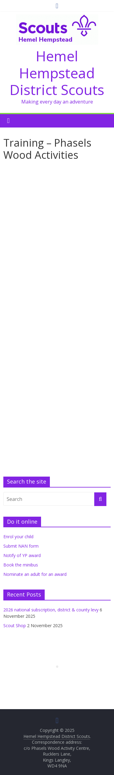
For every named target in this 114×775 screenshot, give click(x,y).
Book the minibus (20, 565)
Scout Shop (14, 625)
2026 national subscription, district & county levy (50, 610)
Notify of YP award (22, 555)
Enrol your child (18, 536)
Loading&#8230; (57, 318)
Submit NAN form (21, 546)
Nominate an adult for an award (35, 574)
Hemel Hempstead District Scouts (57, 72)
